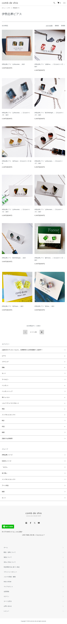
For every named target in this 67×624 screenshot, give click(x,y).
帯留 (3, 409)
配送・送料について (10, 552)
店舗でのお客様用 (7, 438)
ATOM (9, 581)
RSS (5, 581)
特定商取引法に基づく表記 (12, 567)
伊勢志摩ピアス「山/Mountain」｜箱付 (13, 64)
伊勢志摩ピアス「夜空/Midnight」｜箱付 (14, 258)
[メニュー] (64, 3)
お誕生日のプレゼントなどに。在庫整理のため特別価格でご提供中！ (22, 350)
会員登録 (6, 591)
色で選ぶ (4, 473)
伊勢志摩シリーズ (7, 455)
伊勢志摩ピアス (16, 7)
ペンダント (5, 385)
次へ (42, 332)
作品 (3, 426)
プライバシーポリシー (10, 572)
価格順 (57, 25)
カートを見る (8, 601)
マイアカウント (8, 586)
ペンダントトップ (7, 391)
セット (4, 373)
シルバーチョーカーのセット (10, 403)
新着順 (63, 25)
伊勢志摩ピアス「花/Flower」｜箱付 (12, 306)
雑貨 (3, 432)
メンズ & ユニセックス (8, 414)
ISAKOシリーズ (6, 461)
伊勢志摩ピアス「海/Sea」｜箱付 (44, 306)
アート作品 (5, 485)
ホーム (3, 7)
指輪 (3, 367)
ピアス (8, 7)
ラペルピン (5, 379)
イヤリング (5, 361)
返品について (8, 557)
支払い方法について (10, 562)
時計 (3, 420)
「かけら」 (5, 467)
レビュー (6, 611)
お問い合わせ (8, 606)
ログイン (6, 596)
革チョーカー (6, 397)
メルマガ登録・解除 (10, 576)
